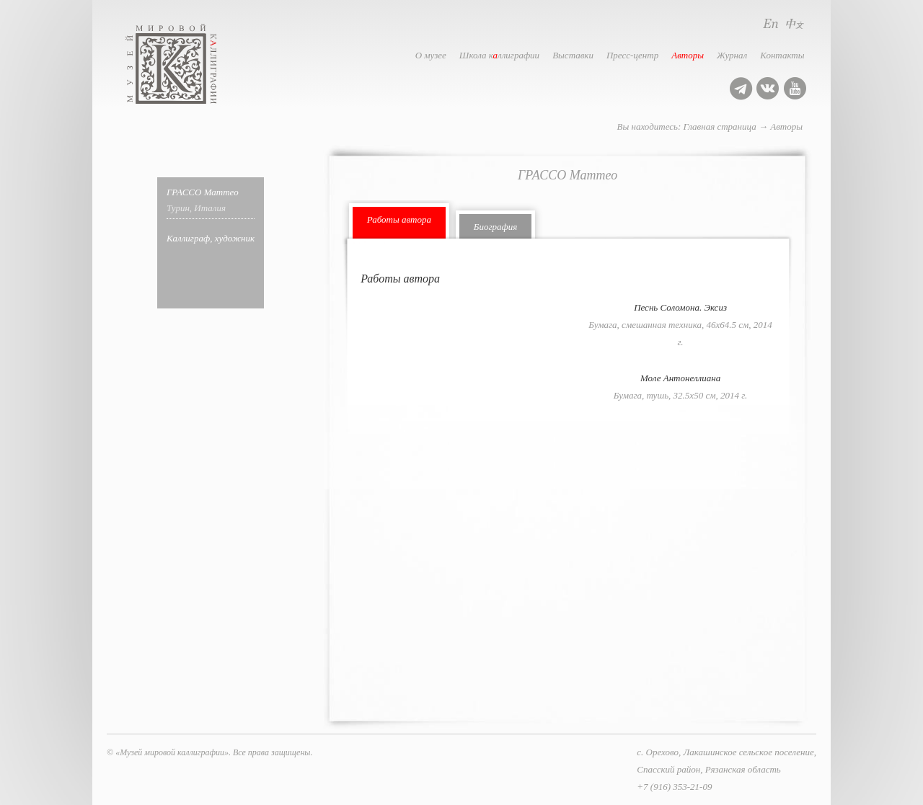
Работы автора (399, 219)
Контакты (782, 55)
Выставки (572, 55)
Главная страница (720, 126)
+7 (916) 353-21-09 (674, 786)
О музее (430, 55)
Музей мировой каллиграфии (186, 64)
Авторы (687, 55)
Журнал (732, 55)
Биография (496, 226)
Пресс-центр (632, 55)
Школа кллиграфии (499, 55)
